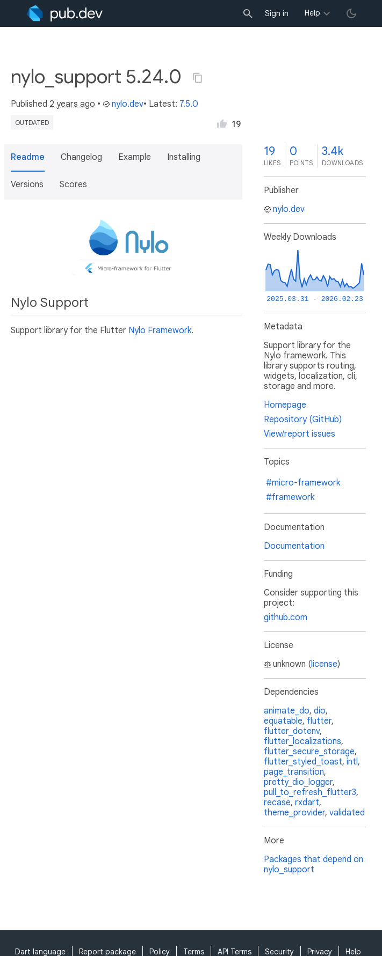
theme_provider (294, 812)
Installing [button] (183, 157)
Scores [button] (73, 184)
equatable (283, 721)
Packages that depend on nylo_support (313, 864)
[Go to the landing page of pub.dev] (65, 13)
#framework (290, 497)
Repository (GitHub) (303, 419)
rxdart (307, 802)
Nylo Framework (159, 330)
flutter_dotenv (292, 731)
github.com (285, 617)
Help (312, 13)
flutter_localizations (302, 741)
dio (320, 710)
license (324, 664)
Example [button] (134, 157)
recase (277, 802)
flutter (319, 721)
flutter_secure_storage (309, 751)
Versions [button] (27, 184)
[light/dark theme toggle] (351, 13)
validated (347, 812)
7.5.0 (188, 104)
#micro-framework (303, 482)
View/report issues (299, 434)
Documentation (294, 546)
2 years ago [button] (72, 104)
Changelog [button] (81, 157)
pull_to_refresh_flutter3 (310, 792)
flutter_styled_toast (303, 761)
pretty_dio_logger (298, 782)
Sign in (277, 13)
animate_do (286, 710)
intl (352, 761)
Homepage (285, 405)
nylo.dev (123, 104)
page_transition (294, 772)
